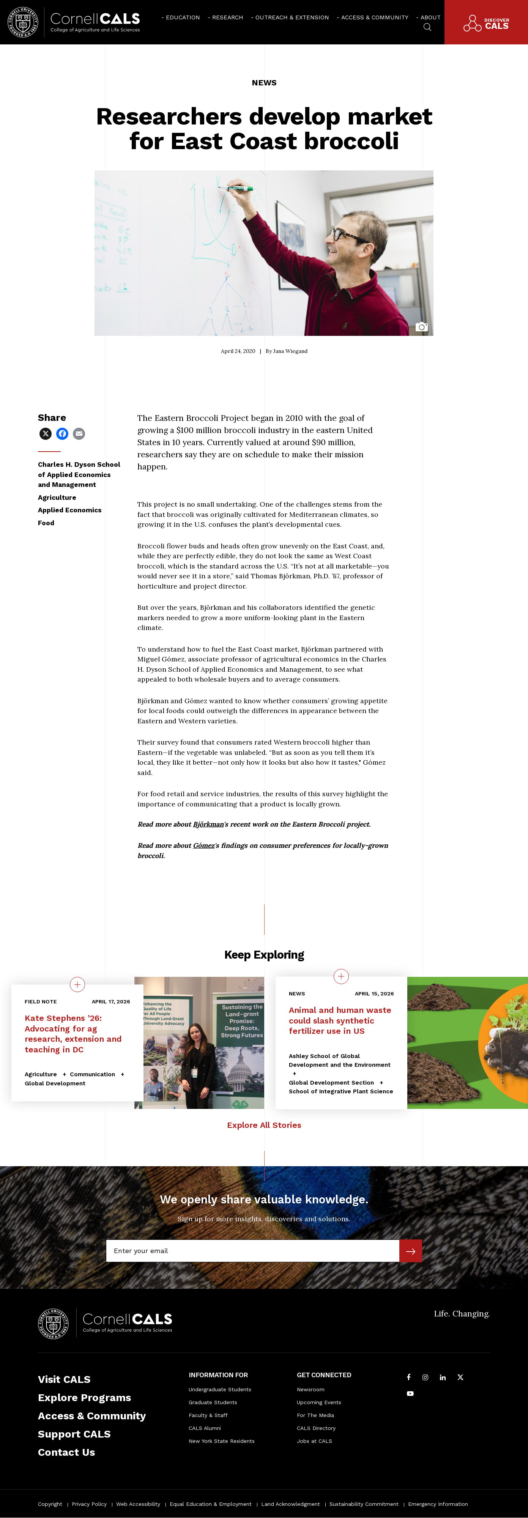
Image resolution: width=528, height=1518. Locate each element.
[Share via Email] (79, 433)
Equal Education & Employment (211, 1504)
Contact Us (66, 1452)
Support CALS (74, 1434)
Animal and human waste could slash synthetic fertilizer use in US (340, 1020)
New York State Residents (222, 1441)
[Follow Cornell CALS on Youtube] (410, 1394)
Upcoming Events (319, 1402)
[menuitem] (180, 17)
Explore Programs (84, 1398)
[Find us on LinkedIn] (443, 1378)
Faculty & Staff (208, 1415)
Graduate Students (213, 1402)
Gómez (203, 845)
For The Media (315, 1415)
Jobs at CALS (314, 1441)
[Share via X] (46, 433)
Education (183, 17)
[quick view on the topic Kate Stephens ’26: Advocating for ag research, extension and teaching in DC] (77, 984)
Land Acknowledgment (290, 1504)
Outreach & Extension (292, 17)
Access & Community (374, 17)
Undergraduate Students (220, 1389)
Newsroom (311, 1389)
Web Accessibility (138, 1504)
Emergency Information (438, 1504)
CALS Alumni (205, 1428)
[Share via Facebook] (63, 433)
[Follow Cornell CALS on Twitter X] (460, 1378)
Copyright (50, 1504)
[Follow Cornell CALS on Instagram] (425, 1378)
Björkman (208, 824)
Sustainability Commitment (364, 1504)
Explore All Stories (264, 1125)
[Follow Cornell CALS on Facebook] (409, 1378)
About (431, 17)
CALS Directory (316, 1428)
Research (227, 17)
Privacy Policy (89, 1504)
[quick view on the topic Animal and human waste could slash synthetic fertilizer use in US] (341, 976)
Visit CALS (64, 1379)
